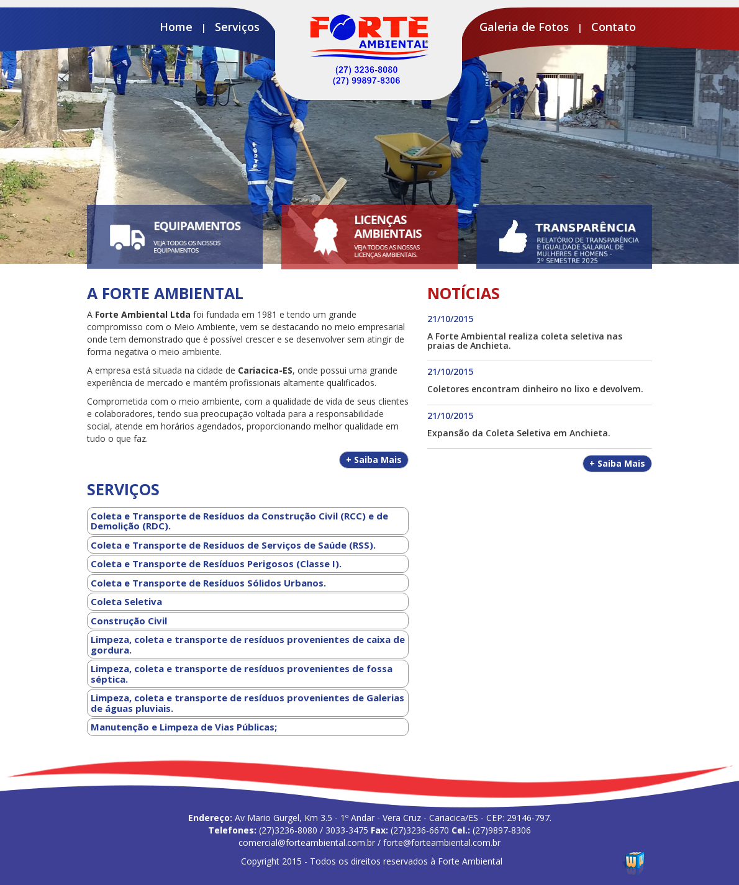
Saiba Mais (374, 459)
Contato (613, 26)
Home (176, 26)
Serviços (237, 26)
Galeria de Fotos (524, 26)
